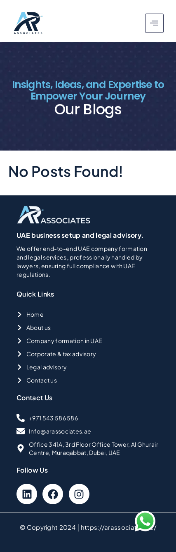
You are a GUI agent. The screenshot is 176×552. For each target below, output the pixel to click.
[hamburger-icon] (154, 23)
